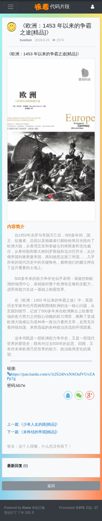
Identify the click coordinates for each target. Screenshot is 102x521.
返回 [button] (51, 486)
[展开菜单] (10, 6)
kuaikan (26, 40)
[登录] (92, 6)
